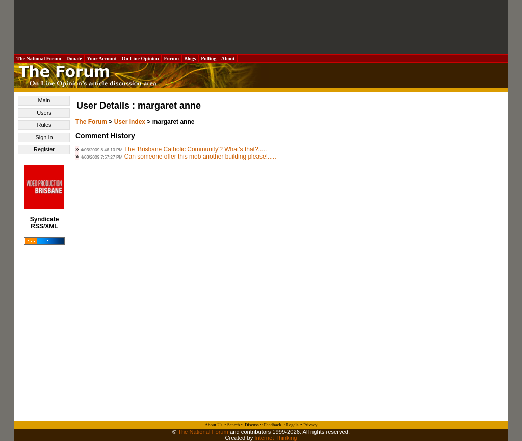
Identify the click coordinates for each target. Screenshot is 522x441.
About (228, 58)
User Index (129, 121)
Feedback (272, 424)
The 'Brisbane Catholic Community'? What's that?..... (195, 149)
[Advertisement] (261, 27)
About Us (214, 424)
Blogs (190, 58)
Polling (209, 58)
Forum (171, 58)
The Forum (91, 121)
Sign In (44, 137)
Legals (292, 424)
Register (44, 149)
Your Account (102, 58)
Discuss (252, 424)
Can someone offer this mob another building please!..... (200, 156)
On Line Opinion (140, 58)
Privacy (310, 424)
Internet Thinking (275, 438)
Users (44, 113)
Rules (44, 125)
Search (233, 424)
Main (44, 100)
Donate (74, 58)
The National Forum (39, 58)
